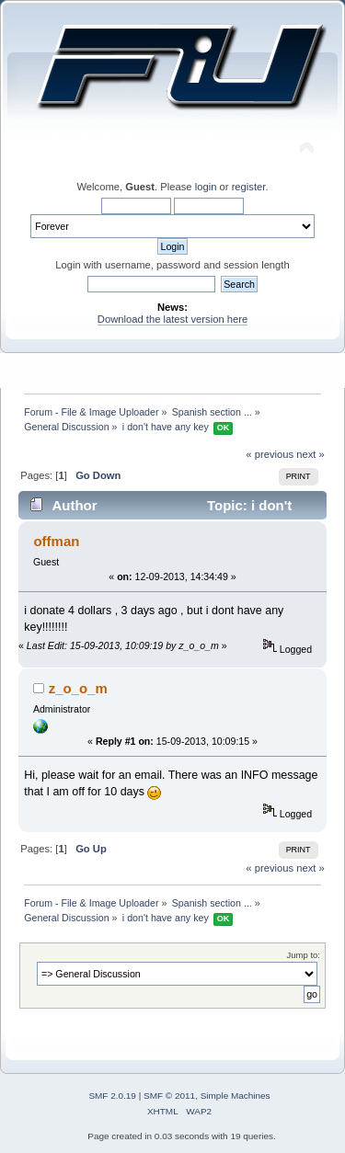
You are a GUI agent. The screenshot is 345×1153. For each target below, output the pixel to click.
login (206, 186)
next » (310, 454)
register (249, 186)
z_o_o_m (78, 688)
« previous (269, 454)
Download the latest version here (172, 319)
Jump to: (303, 955)
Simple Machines (235, 1095)
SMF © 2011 (169, 1095)
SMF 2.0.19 (112, 1095)
